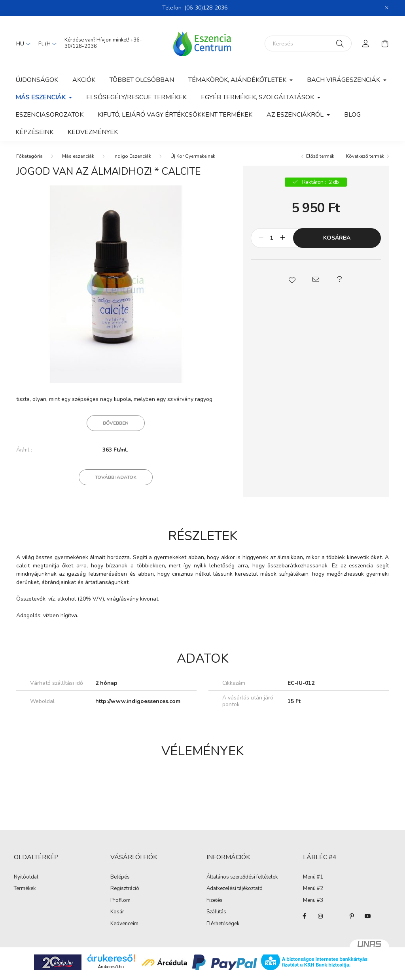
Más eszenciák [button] (41, 97)
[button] (292, 279)
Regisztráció (124, 889)
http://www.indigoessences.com (137, 701)
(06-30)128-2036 (205, 7)
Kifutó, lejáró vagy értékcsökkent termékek (175, 114)
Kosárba (336, 238)
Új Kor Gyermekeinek (192, 156)
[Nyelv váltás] (21, 43)
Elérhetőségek (222, 924)
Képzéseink (34, 132)
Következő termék (365, 156)
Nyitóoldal (26, 877)
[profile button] (366, 43)
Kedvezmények (93, 132)
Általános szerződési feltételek (242, 877)
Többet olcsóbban (142, 80)
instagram (320, 916)
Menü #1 (313, 877)
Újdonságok (36, 80)
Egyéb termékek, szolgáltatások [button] (258, 97)
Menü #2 (313, 889)
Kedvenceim (124, 924)
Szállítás (216, 912)
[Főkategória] (29, 156)
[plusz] (283, 238)
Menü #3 (313, 901)
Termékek (25, 889)
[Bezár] (387, 8)
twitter (336, 916)
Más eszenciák (78, 156)
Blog (352, 114)
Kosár (117, 912)
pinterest (352, 916)
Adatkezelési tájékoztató (234, 889)
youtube (368, 916)
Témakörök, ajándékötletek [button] (238, 80)
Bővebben (116, 423)
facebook (304, 916)
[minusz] (261, 238)
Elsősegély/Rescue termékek (136, 97)
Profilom (120, 901)
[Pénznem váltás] (45, 43)
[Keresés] (308, 43)
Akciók (83, 80)
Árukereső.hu (111, 966)
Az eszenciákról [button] (296, 114)
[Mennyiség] (272, 238)
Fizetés (214, 901)
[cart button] (385, 43)
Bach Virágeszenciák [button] (344, 80)
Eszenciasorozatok (49, 114)
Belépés (120, 877)
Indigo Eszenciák (132, 156)
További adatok (115, 477)
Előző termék (320, 156)
